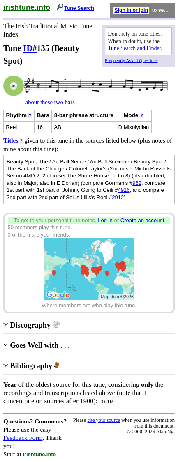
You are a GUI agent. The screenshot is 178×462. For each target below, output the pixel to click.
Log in (105, 220)
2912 (118, 197)
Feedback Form (23, 437)
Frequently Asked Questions (131, 60)
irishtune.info (26, 7)
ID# (30, 48)
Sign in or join (131, 10)
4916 (123, 190)
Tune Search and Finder (134, 48)
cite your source (103, 420)
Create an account (142, 220)
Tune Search (79, 8)
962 (136, 183)
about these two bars (49, 102)
